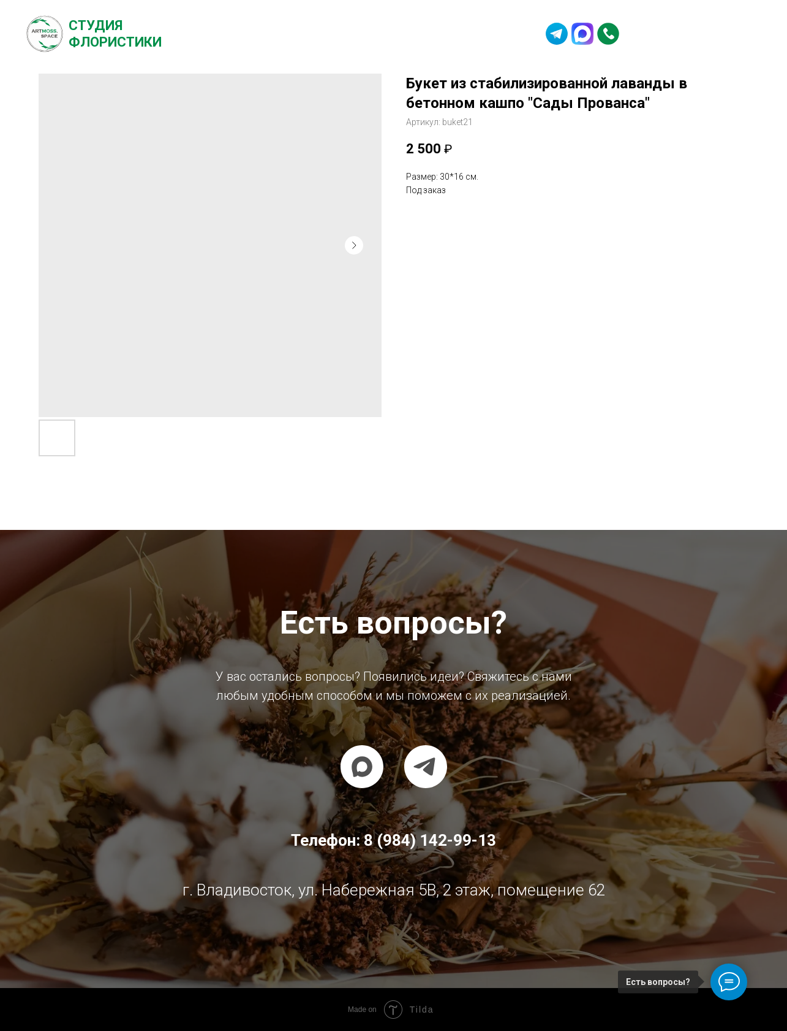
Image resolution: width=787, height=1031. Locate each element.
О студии (234, 33)
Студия (95, 25)
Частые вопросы (386, 33)
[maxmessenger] (362, 766)
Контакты (477, 33)
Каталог (300, 33)
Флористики (115, 42)
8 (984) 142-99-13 (695, 34)
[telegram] (425, 766)
